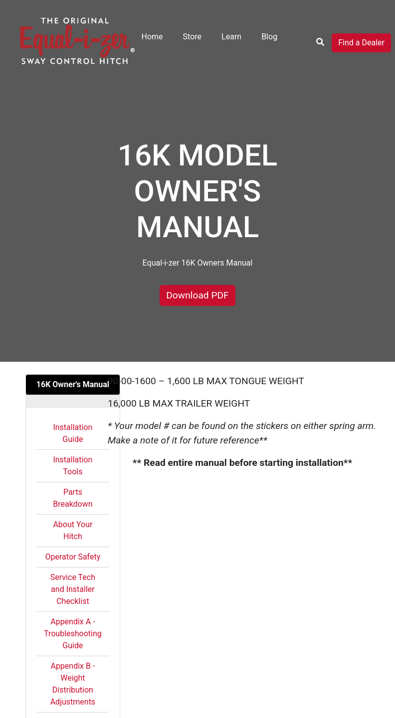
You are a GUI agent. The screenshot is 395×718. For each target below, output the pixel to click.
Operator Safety (73, 557)
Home (152, 36)
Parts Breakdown (72, 498)
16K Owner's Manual (72, 384)
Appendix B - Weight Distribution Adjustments (72, 684)
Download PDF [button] (197, 295)
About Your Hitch (72, 530)
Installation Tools (72, 465)
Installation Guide (72, 433)
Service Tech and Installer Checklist (72, 589)
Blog (269, 36)
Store (192, 36)
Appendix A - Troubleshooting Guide (73, 633)
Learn (231, 36)
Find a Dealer (361, 42)
